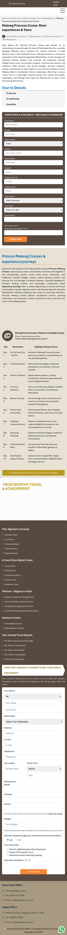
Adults (8, 168)
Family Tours (10, 570)
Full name (9, 121)
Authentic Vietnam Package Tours (19, 597)
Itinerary (11, 93)
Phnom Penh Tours (52, 36)
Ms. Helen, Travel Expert (15, 654)
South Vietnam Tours (32, 18)
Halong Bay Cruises (13, 623)
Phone (8, 149)
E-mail (7, 739)
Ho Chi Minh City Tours (16, 36)
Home (4, 18)
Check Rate (11, 104)
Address (8, 728)
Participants (10, 781)
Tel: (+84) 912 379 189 (14, 895)
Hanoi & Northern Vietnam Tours (19, 601)
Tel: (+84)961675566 (14, 917)
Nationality (10, 139)
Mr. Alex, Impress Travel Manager (19, 641)
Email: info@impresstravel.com (19, 900)
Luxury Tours (10, 566)
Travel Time (32, 763)
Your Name (9, 690)
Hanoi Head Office (12, 885)
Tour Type (9, 206)
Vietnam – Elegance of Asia (17, 591)
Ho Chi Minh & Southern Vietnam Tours (22, 611)
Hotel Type (10, 196)
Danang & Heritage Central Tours (19, 606)
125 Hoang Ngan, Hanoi (15, 891)
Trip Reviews (12, 99)
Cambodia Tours (12, 544)
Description (10, 215)
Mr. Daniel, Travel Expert (15, 645)
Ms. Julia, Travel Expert (14, 659)
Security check (11, 225)
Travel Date (10, 158)
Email (8, 130)
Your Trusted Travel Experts (17, 635)
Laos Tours (9, 539)
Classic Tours (10, 579)
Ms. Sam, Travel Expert (14, 650)
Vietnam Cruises (11, 617)
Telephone (9, 751)
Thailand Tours (11, 548)
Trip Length (9, 763)
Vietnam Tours (15, 18)
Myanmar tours (11, 553)
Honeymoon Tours (13, 575)
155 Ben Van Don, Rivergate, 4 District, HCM (24, 913)
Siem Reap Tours (9, 39)
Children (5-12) (11, 177)
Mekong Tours (49, 18)
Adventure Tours (12, 584)
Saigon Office (9, 907)
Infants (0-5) (10, 187)
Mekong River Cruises (14, 628)
